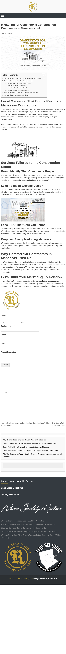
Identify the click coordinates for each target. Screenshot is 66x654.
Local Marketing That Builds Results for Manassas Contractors (24, 78)
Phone (3, 335)
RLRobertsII (7, 33)
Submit (5, 365)
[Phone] (20, 338)
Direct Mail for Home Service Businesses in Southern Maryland (26, 447)
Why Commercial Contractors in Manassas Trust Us (21, 92)
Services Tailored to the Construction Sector (18, 81)
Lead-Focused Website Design (16, 85)
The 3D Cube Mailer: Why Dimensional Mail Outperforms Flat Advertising (30, 443)
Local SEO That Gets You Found (17, 88)
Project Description (8, 352)
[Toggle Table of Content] (43, 75)
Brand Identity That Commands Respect (19, 83)
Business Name (8, 326)
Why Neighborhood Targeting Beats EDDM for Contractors (24, 440)
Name (4, 315)
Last (22, 322)
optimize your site (10, 231)
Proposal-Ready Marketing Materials (18, 90)
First (2, 322)
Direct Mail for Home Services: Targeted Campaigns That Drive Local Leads (31, 450)
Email (4, 343)
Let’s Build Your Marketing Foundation (16, 95)
